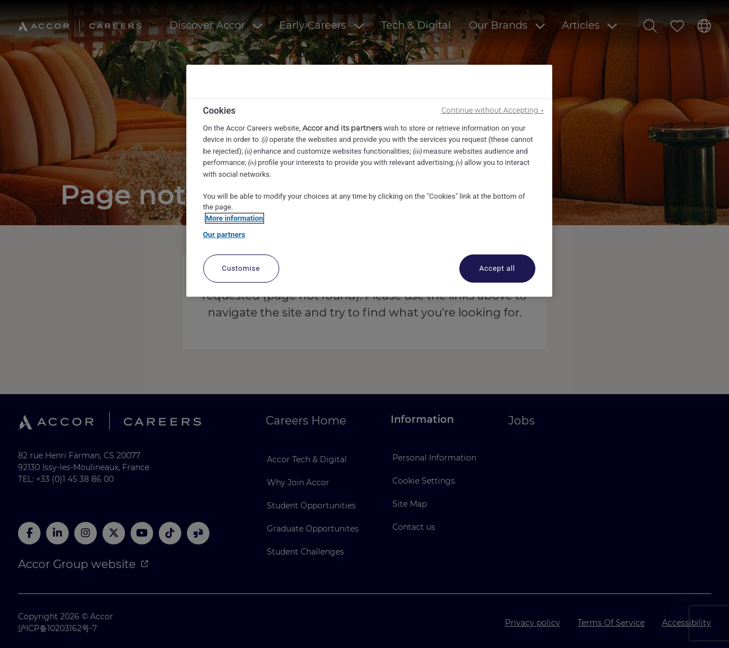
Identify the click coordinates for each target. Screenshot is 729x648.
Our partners (224, 234)
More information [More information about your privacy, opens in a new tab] (234, 218)
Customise (241, 268)
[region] (369, 181)
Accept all (497, 268)
